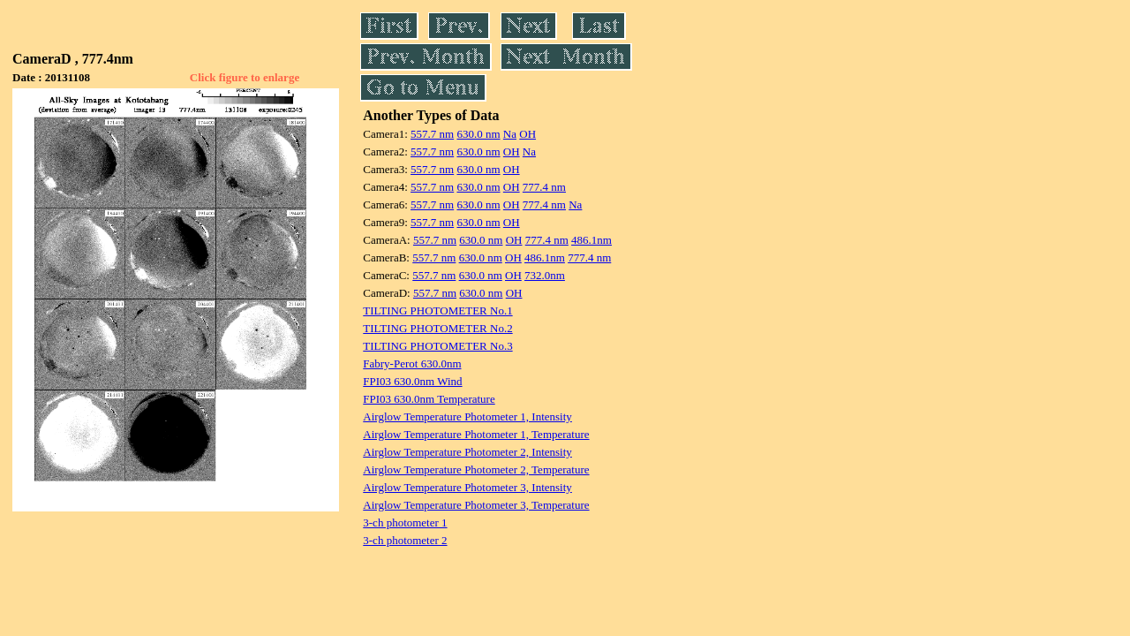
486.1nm (591, 239)
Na (509, 133)
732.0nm (544, 275)
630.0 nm (478, 133)
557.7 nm (432, 133)
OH (527, 133)
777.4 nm (544, 186)
